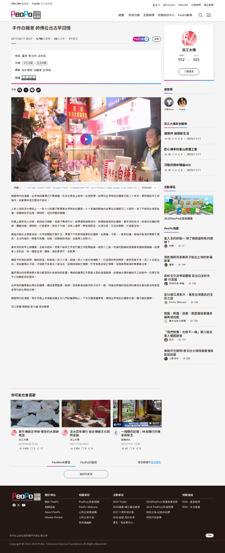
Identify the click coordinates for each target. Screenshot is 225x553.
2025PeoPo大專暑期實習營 (162, 502)
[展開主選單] (209, 15)
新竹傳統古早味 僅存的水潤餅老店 (39, 433)
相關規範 (50, 507)
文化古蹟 (28, 63)
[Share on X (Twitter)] (26, 90)
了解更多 (189, 71)
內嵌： (17, 187)
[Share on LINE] (32, 90)
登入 (157, 5)
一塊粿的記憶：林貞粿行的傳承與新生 (140, 433)
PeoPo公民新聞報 (89, 502)
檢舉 (156, 39)
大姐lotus (168, 109)
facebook (14, 505)
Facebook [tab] (61, 462)
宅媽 (171, 245)
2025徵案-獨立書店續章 (126, 507)
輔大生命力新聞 (178, 320)
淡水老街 (27, 70)
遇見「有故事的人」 (124, 522)
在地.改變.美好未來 (124, 517)
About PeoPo (52, 512)
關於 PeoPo (51, 502)
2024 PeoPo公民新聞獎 (159, 507)
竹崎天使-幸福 (177, 283)
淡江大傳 (23, 439)
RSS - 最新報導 (191, 502)
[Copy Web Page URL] (38, 90)
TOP (210, 535)
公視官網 (196, 5)
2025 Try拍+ (120, 502)
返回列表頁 (86, 474)
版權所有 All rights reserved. (29, 77)
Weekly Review (54, 517)
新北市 (32, 55)
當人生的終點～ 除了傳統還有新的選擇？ (188, 240)
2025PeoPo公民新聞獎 (178, 218)
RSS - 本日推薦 (191, 507)
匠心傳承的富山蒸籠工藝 (180, 149)
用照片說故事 (154, 517)
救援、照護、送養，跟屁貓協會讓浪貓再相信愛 (188, 315)
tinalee (182, 109)
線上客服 (208, 5)
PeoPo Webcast (178, 301)
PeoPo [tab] (88, 462)
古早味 (47, 70)
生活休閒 (41, 63)
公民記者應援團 (88, 512)
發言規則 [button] (156, 462)
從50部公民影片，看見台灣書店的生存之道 (188, 296)
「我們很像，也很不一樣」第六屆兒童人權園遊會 (188, 333)
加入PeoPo (169, 5)
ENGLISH (183, 5)
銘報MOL (126, 439)
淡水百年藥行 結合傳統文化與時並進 (90, 433)
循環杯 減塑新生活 (176, 133)
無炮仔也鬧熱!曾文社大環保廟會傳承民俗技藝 (189, 352)
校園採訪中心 (166, 15)
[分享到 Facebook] (19, 90)
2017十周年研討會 (123, 512)
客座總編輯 (85, 522)
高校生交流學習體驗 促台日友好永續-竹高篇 (187, 277)
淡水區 (42, 55)
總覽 (121, 15)
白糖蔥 (38, 70)
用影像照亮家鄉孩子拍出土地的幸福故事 (188, 259)
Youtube (24, 505)
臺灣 (24, 55)
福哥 (171, 264)
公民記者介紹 (86, 517)
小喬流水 (174, 357)
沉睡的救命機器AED (177, 165)
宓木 (171, 339)
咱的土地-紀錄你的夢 (158, 512)
